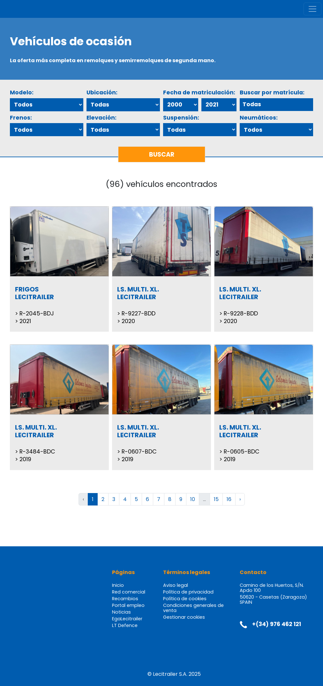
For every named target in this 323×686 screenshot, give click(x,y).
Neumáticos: (259, 118)
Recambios (125, 598)
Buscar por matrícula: (272, 92)
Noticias (121, 612)
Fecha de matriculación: (199, 92)
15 (216, 499)
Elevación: (101, 118)
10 (192, 499)
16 (229, 499)
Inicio (118, 585)
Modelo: (22, 92)
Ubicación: (101, 92)
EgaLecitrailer (127, 619)
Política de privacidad (188, 592)
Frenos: (21, 118)
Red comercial (128, 592)
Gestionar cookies (184, 617)
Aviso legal (175, 585)
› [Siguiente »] (240, 499)
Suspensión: (181, 118)
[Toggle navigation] (312, 9)
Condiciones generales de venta (193, 608)
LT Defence (125, 625)
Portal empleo (128, 605)
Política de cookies (185, 598)
